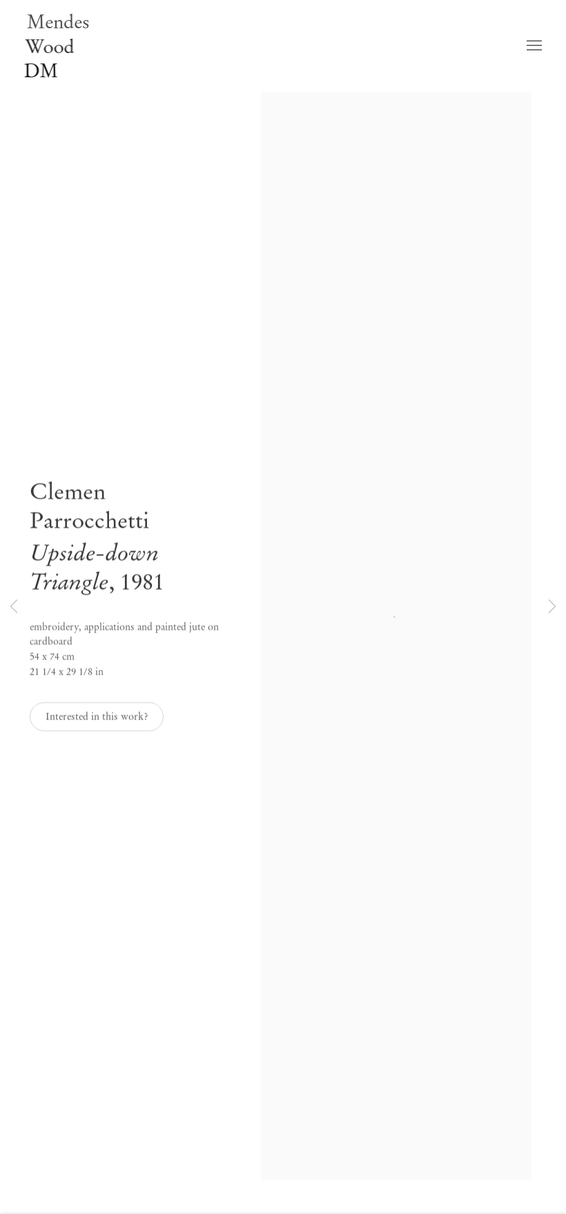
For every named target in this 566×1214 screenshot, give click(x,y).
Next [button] (552, 607)
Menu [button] (533, 42)
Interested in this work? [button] (97, 723)
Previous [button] (14, 607)
